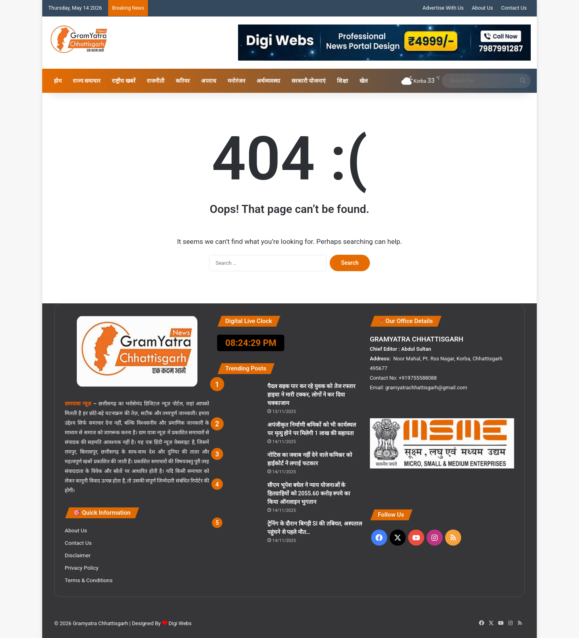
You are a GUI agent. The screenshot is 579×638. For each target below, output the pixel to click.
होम (58, 81)
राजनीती (155, 81)
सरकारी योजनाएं (309, 81)
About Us (482, 8)
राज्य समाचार (87, 81)
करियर (183, 81)
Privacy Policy (82, 567)
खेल (363, 81)
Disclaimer (77, 555)
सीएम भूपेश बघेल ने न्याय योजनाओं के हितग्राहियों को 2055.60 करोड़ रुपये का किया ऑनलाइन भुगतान (308, 493)
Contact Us (514, 8)
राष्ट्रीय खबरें (123, 81)
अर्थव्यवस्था (268, 81)
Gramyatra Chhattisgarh (100, 623)
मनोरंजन (236, 81)
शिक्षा (342, 81)
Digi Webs (180, 623)
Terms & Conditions (89, 580)
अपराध (208, 81)
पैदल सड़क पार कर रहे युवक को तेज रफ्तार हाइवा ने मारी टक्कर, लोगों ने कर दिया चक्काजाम (311, 394)
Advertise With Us (443, 8)
